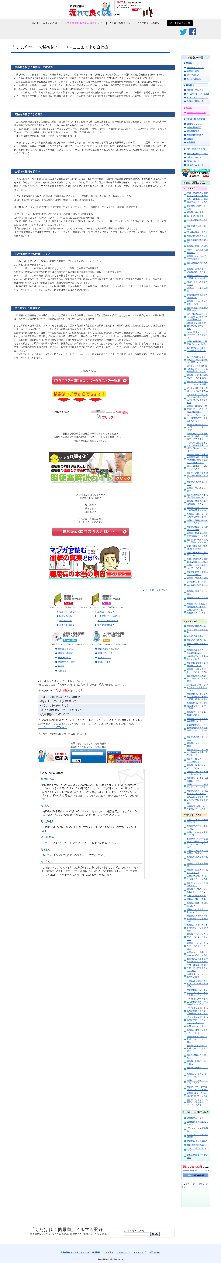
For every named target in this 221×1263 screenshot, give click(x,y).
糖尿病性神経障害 (66, 662)
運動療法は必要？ (195, 1118)
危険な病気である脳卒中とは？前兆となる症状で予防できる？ (197, 436)
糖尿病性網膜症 (65, 653)
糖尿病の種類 (65, 616)
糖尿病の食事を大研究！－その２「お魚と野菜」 (197, 678)
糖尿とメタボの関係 (196, 640)
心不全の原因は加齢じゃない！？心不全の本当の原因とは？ (197, 360)
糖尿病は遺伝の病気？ (197, 1141)
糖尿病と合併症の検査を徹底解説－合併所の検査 (197, 928)
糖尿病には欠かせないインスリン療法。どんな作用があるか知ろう (197, 992)
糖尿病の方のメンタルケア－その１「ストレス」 (197, 937)
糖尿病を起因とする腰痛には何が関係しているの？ (197, 475)
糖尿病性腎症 (64, 657)
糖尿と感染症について (197, 236)
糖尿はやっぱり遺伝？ (197, 1026)
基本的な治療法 (66, 625)
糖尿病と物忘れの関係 (197, 246)
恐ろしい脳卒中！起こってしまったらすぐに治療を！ (197, 427)
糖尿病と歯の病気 (195, 212)
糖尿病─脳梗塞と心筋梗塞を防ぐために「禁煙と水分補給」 (197, 409)
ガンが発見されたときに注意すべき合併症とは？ (197, 335)
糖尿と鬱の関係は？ (196, 1144)
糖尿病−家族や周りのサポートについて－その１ (197, 1039)
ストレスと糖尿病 (195, 216)
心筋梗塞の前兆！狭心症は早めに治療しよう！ (197, 350)
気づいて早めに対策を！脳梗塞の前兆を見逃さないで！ (197, 418)
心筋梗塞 (62, 671)
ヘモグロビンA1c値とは (108, 616)
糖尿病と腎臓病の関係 (197, 578)
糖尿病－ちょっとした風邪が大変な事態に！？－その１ (197, 1102)
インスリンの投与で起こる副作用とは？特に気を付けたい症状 (197, 1002)
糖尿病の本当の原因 (196, 112)
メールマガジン (123, 1252)
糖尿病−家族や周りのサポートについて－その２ (197, 1048)
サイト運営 (108, 1252)
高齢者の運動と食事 (196, 899)
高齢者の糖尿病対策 (196, 895)
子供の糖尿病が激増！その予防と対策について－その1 (197, 968)
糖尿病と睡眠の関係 (196, 626)
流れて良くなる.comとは (44, 23)
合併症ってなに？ (66, 649)
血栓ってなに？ (105, 653)
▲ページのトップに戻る (155, 590)
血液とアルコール (106, 662)
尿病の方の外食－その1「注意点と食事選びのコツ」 (197, 687)
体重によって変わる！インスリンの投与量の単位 (197, 983)
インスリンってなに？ (107, 620)
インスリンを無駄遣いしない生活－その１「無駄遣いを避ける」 (197, 1011)
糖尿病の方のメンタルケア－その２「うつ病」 (197, 946)
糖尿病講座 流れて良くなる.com (74, 1252)
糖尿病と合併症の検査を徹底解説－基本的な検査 (197, 918)
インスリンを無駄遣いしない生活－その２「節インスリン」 (197, 1020)
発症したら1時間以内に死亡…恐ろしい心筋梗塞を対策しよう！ (197, 369)
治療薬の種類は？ (105, 625)
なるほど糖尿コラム (120, 23)
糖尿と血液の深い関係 (108, 649)
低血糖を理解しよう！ (197, 232)
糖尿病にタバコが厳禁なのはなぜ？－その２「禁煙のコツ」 (197, 706)
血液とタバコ (104, 657)
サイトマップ (139, 1252)
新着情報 (96, 1252)
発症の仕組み (65, 620)
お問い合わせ (155, 1252)
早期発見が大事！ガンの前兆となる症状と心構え (197, 326)
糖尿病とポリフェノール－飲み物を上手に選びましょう (197, 752)
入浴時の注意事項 (195, 636)
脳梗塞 (61, 666)
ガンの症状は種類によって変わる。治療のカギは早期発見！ (197, 317)
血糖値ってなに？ (105, 612)
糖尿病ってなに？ (67, 612)
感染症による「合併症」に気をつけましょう (197, 585)
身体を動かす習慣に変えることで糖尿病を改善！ (197, 800)
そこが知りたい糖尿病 (148, 23)
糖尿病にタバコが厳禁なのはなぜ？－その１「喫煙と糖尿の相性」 (197, 696)
